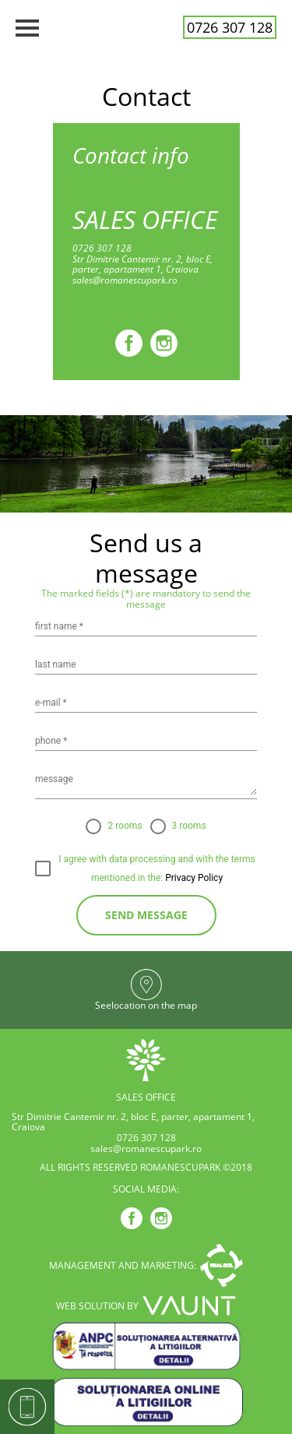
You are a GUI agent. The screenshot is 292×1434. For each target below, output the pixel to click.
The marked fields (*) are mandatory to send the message (146, 599)
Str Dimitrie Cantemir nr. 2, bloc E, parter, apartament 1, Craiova (142, 265)
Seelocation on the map (146, 1005)
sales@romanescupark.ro (125, 280)
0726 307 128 (230, 27)
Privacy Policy (193, 877)
